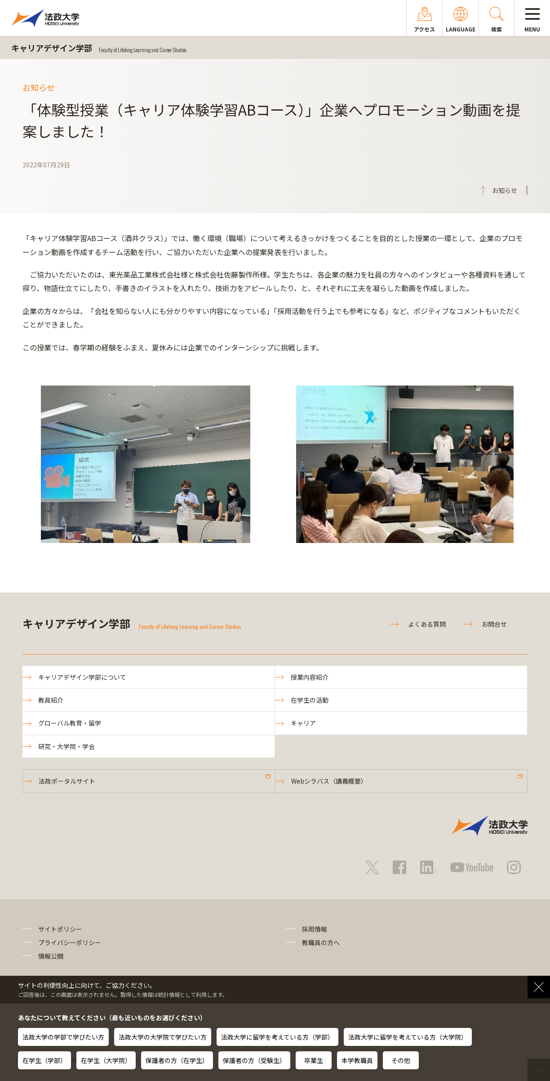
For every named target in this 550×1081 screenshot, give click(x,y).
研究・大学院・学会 (66, 746)
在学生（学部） (44, 1060)
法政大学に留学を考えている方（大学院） (407, 1036)
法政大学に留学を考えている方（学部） (277, 1036)
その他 (400, 1060)
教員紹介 (50, 699)
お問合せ (494, 623)
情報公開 (50, 955)
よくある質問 (427, 623)
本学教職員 (357, 1060)
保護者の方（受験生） (254, 1060)
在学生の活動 (309, 699)
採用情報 (314, 928)
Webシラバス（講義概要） (329, 780)
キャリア (303, 722)
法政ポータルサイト (67, 780)
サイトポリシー (60, 928)
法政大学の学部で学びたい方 (63, 1036)
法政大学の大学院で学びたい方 (163, 1036)
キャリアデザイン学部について (82, 677)
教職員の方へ (321, 942)
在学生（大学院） (106, 1060)
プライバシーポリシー (69, 942)
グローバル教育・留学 (69, 722)
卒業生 (313, 1060)
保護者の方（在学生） (177, 1060)
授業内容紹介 (309, 677)
